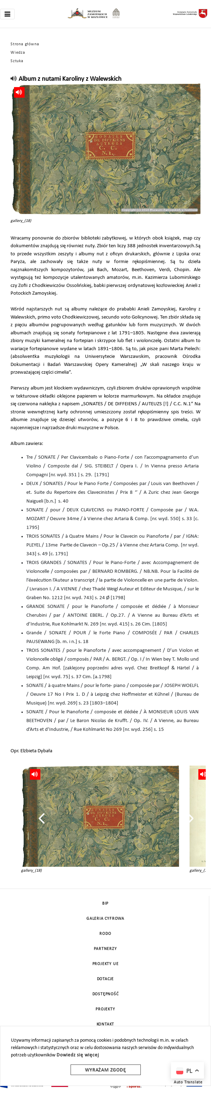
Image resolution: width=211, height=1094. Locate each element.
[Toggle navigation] (7, 14)
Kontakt (105, 1024)
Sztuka (17, 61)
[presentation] (42, 818)
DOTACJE (105, 979)
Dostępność (105, 994)
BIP (105, 904)
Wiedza (18, 53)
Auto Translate (188, 1082)
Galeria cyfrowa (105, 919)
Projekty (105, 1009)
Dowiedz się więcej (78, 1055)
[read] (14, 79)
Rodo (105, 934)
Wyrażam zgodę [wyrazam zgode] (105, 1070)
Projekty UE (105, 964)
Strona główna (25, 44)
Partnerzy (105, 949)
